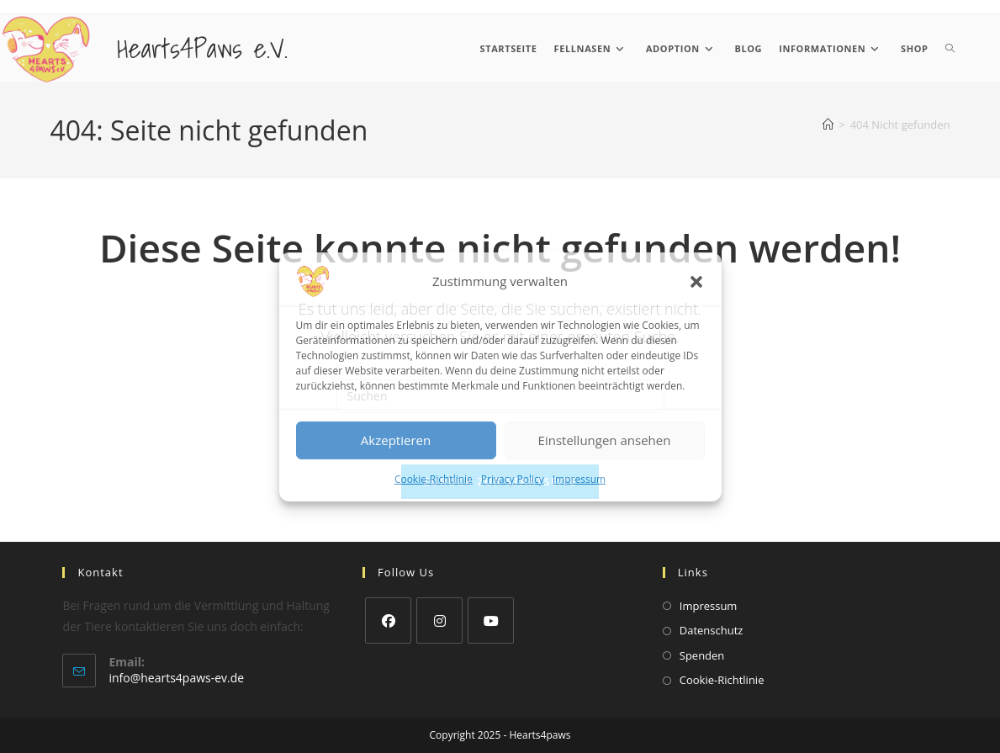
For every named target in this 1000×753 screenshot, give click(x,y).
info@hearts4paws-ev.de (176, 678)
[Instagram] (439, 620)
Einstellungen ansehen (604, 440)
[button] (696, 281)
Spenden (702, 655)
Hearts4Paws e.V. (202, 48)
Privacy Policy (512, 478)
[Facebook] (388, 620)
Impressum (579, 478)
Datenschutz (711, 630)
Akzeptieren (396, 440)
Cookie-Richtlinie (433, 478)
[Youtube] (491, 620)
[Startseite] (828, 124)
